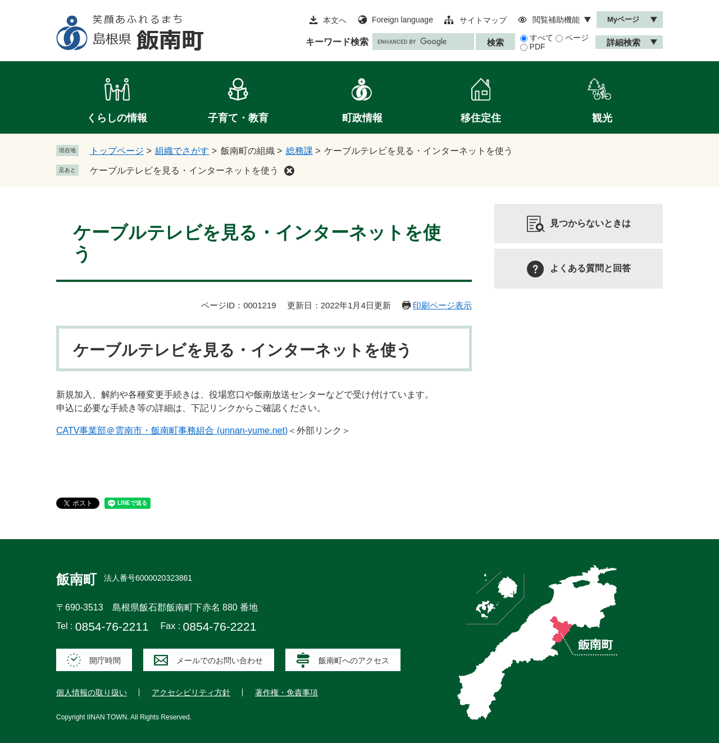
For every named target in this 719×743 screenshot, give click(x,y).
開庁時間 (105, 660)
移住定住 (481, 118)
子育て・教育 (238, 118)
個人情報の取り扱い (91, 692)
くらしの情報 (117, 118)
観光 (602, 118)
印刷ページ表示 (442, 305)
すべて (541, 37)
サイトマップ (483, 20)
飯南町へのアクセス (353, 660)
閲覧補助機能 (556, 19)
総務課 (299, 151)
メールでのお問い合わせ (219, 660)
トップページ (117, 151)
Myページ (623, 19)
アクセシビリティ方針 (191, 692)
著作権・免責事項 (286, 692)
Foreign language (402, 19)
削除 (289, 171)
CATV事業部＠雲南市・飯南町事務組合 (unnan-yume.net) (172, 430)
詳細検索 (623, 42)
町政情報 (362, 118)
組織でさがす (182, 151)
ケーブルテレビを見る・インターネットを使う (184, 170)
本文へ (335, 20)
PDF (537, 46)
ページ (577, 37)
